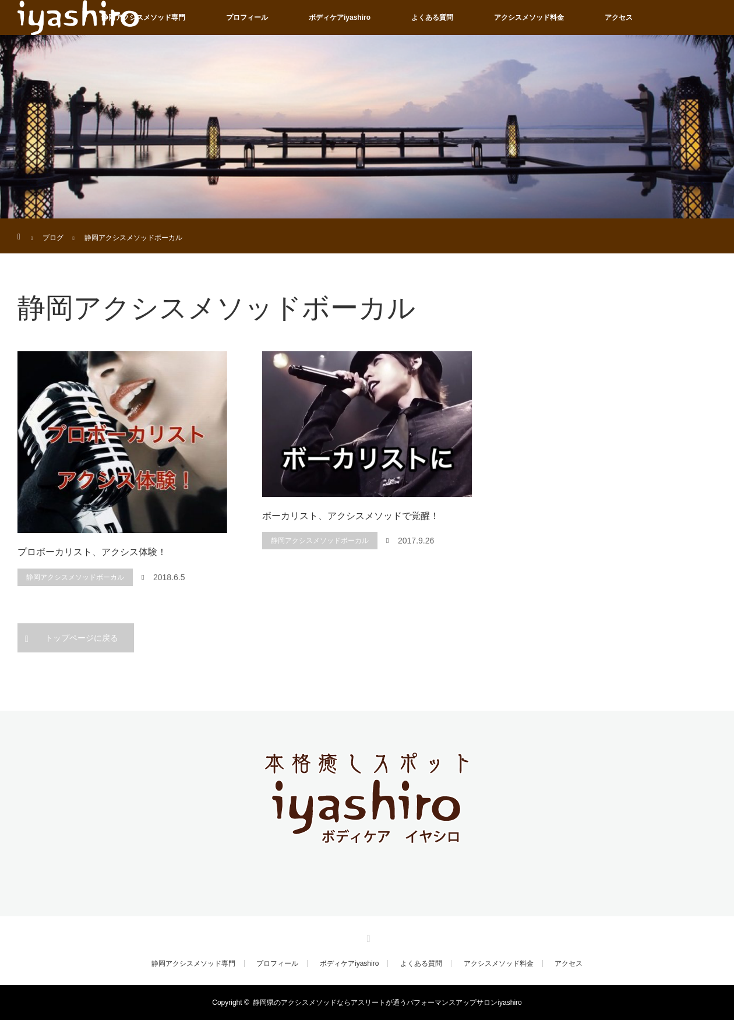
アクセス (619, 17)
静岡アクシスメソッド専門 (143, 17)
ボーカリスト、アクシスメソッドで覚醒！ (350, 516)
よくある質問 (432, 17)
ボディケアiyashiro (339, 17)
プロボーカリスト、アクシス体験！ (92, 552)
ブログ (53, 238)
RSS (367, 936)
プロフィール (247, 17)
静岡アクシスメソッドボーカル (75, 577)
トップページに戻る (81, 638)
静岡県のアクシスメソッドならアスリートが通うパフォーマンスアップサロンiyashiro (387, 1002)
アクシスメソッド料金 (529, 17)
